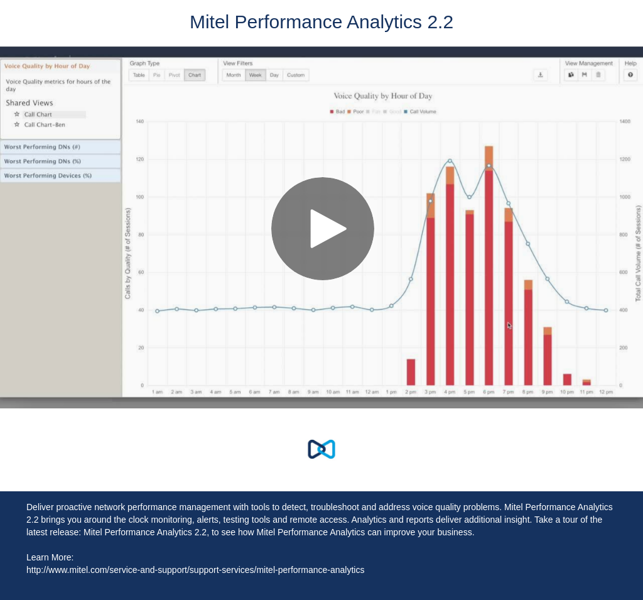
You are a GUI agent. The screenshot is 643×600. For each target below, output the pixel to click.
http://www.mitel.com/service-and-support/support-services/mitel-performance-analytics (195, 570)
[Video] (321, 227)
